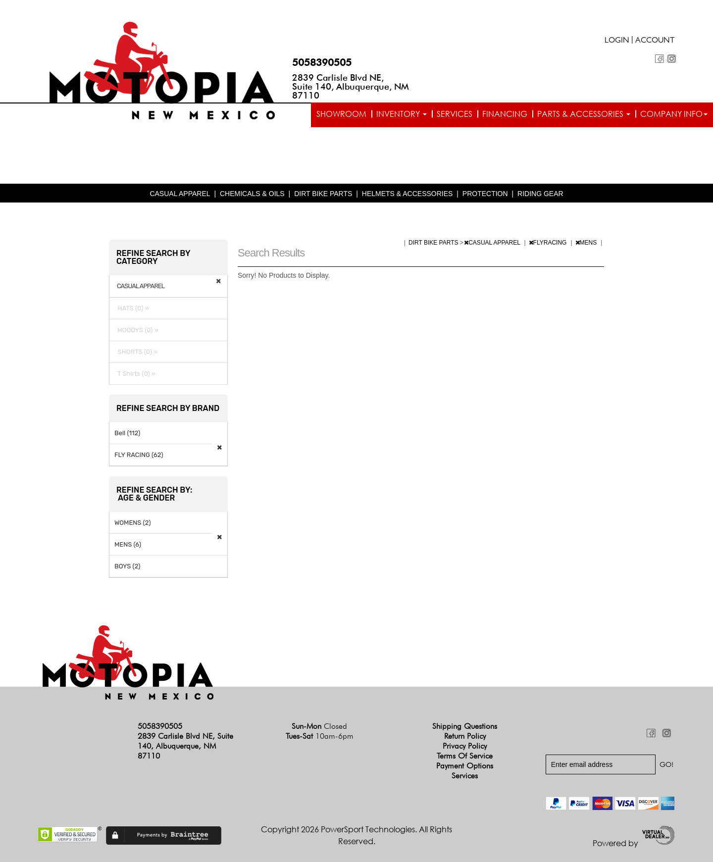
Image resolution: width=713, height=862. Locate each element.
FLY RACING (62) (138, 454)
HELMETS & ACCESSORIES (407, 194)
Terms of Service (465, 756)
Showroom (341, 114)
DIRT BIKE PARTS (323, 194)
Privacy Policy (465, 746)
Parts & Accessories (583, 114)
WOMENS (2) (132, 522)
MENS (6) (127, 544)
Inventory (401, 114)
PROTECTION (485, 194)
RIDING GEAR (540, 194)
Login (617, 41)
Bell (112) (127, 433)
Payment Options (464, 765)
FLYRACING (548, 242)
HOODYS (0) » (136, 330)
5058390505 (322, 62)
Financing (504, 114)
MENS (587, 242)
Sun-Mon (319, 726)
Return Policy (465, 736)
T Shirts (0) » (134, 373)
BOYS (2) (127, 566)
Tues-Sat (320, 736)
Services (454, 114)
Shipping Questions (464, 726)
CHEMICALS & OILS (252, 194)
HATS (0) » (131, 308)
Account (655, 41)
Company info (674, 114)
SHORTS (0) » (135, 351)
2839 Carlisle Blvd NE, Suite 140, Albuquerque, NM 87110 (350, 86)
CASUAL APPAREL (180, 194)
